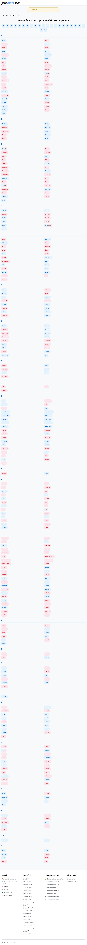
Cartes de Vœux (7, 895)
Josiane (4, 452)
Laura (46, 484)
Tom (46, 801)
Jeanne (4, 430)
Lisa (46, 506)
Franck (4, 312)
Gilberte (47, 344)
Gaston (47, 329)
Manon (4, 542)
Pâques (5, 886)
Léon (3, 498)
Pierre (46, 683)
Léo (46, 495)
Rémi (46, 714)
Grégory (47, 351)
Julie (46, 456)
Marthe (4, 571)
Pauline (47, 679)
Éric (3, 265)
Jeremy (47, 434)
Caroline (4, 152)
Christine (47, 174)
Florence (47, 301)
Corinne (47, 196)
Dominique (48, 225)
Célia (3, 160)
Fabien (4, 290)
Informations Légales (72, 882)
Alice (3, 62)
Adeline (4, 44)
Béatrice (4, 127)
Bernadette (5, 131)
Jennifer (4, 434)
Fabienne (47, 290)
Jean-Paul (5, 426)
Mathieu (47, 578)
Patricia (47, 672)
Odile (3, 657)
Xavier (46, 840)
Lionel (4, 506)
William (4, 840)
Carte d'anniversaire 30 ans (52, 887)
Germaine (4, 340)
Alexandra (5, 55)
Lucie (46, 520)
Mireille (47, 607)
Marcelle (47, 545)
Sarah (3, 758)
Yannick (4, 854)
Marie (3, 556)
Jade (46, 404)
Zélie (24, 890)
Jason (24, 887)
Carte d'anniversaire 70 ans (52, 899)
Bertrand (47, 135)
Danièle (4, 214)
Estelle (4, 268)
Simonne (4, 769)
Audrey (47, 102)
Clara (46, 182)
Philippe (4, 683)
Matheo (4, 578)
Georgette (5, 337)
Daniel (46, 210)
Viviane (4, 830)
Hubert (4, 373)
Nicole (4, 636)
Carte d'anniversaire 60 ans (52, 896)
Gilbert (4, 344)
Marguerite (5, 553)
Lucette (4, 520)
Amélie (47, 69)
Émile (3, 254)
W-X (41, 30)
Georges (47, 333)
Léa (46, 491)
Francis (47, 308)
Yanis (3, 850)
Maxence (47, 589)
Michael (47, 597)
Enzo (46, 261)
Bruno (46, 138)
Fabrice (4, 293)
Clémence (5, 189)
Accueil (3, 15)
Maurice (47, 586)
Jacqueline (48, 401)
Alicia (46, 62)
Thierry (47, 797)
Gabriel (47, 326)
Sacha (3, 750)
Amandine (48, 66)
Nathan (47, 629)
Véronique (5, 822)
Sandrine (47, 754)
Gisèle (4, 351)
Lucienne (47, 524)
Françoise (4, 315)
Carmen (25, 925)
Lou (46, 509)
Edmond (47, 239)
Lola (3, 509)
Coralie (47, 193)
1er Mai (5, 889)
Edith (3, 239)
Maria (46, 553)
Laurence (47, 487)
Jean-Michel (48, 423)
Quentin (4, 697)
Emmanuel (48, 257)
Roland (47, 729)
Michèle (47, 600)
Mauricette (5, 589)
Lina (46, 502)
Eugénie (4, 276)
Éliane (46, 243)
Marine (47, 564)
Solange (47, 769)
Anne (3, 84)
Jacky (3, 401)
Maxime (4, 593)
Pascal (4, 668)
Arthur (4, 102)
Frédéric (47, 315)
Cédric (46, 156)
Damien (4, 210)
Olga (24, 882)
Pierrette (4, 686)
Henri (46, 365)
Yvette (46, 858)
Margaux (4, 549)
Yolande (47, 854)
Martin (47, 571)
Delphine (47, 218)
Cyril (3, 200)
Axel (3, 113)
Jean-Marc (48, 419)
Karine (4, 473)
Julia (3, 456)
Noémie (47, 640)
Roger (3, 729)
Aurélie (47, 106)
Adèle (46, 40)
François (47, 312)
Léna (3, 495)
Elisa (3, 246)
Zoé (46, 861)
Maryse (47, 575)
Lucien (4, 524)
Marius (47, 567)
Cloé (24, 913)
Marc (46, 542)
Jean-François (48, 412)
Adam (3, 40)
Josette (47, 448)
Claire (3, 182)
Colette (4, 193)
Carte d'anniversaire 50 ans (52, 893)
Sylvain (47, 779)
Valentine (47, 815)
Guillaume (5, 355)
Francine (4, 308)
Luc (3, 517)
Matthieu (4, 586)
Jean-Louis (48, 415)
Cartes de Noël (7, 892)
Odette (47, 654)
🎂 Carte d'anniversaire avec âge (54, 879)
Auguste (4, 106)
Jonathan (4, 441)
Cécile (3, 156)
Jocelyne (47, 437)
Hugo (46, 373)
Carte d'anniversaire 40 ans (52, 890)
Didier (3, 225)
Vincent (4, 826)
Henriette (4, 369)
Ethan (46, 268)
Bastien (47, 124)
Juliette (47, 459)
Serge (3, 761)
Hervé (46, 369)
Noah (46, 636)
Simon (4, 765)
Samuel (47, 750)
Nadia (3, 625)
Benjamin (47, 127)
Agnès (46, 48)
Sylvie (46, 783)
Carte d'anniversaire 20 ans (52, 884)
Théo (3, 794)
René (46, 718)
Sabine (4, 747)
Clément (47, 189)
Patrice (4, 672)
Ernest (46, 265)
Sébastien (47, 758)
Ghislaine (47, 340)
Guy (46, 355)
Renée (4, 722)
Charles (47, 163)
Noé (3, 640)
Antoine (47, 91)
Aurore (47, 110)
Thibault (4, 797)
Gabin (3, 326)
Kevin (46, 473)
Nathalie (4, 629)
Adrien (47, 44)
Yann (46, 850)
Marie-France (48, 560)
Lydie (46, 528)
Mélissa (4, 597)
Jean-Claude (5, 412)
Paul (46, 675)
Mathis (47, 582)
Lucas (46, 517)
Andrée (4, 77)
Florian (47, 304)
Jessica (4, 437)
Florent (4, 304)
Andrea (47, 73)
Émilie (46, 254)
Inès (3, 387)
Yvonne (4, 861)
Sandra (4, 754)
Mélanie (47, 593)
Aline (3, 66)
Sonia (3, 772)
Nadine (47, 625)
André (4, 73)
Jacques (4, 404)
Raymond (47, 707)
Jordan (47, 441)
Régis (3, 714)
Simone (47, 765)
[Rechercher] (80, 2)
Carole (47, 149)
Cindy (46, 178)
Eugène (47, 272)
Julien (3, 459)
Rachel (4, 707)
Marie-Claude (6, 560)
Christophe (5, 178)
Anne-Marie (48, 84)
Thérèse (47, 794)
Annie (46, 88)
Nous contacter (71, 879)
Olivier (47, 657)
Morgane (47, 611)
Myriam (47, 615)
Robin (46, 725)
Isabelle (4, 390)
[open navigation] (84, 3)
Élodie (46, 250)
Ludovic (4, 528)
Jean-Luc (4, 419)
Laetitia (4, 484)
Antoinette (5, 95)
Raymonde (5, 711)
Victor (46, 822)
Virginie (47, 826)
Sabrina (47, 747)
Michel (4, 600)
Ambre (4, 69)
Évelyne (4, 279)
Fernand (47, 297)
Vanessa (47, 819)
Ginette (47, 348)
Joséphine (5, 448)
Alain (3, 51)
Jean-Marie (5, 423)
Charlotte (4, 167)
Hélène (4, 365)
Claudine (47, 185)
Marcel (4, 545)
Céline (46, 160)
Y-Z (45, 30)
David (3, 218)
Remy (3, 718)
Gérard (47, 337)
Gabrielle (4, 329)
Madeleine (5, 538)
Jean (46, 408)
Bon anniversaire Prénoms (12, 15)
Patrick (4, 675)
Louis (3, 513)
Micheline (4, 604)
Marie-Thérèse (6, 564)
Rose (3, 736)
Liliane (4, 502)
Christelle (4, 171)
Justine (4, 463)
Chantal (4, 163)
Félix (3, 297)
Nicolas (47, 632)
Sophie (47, 772)
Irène (46, 387)
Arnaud (47, 99)
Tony (3, 805)
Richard (47, 722)
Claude (4, 185)
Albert (46, 51)
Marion (4, 567)
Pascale (47, 668)
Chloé (46, 167)
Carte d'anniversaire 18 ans (52, 882)
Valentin (4, 815)
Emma (4, 257)
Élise (3, 250)
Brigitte (4, 138)
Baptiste (4, 124)
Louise (46, 513)
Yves (3, 858)
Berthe (4, 135)
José (3, 445)
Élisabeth (47, 246)
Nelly (3, 632)
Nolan (3, 643)
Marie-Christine (49, 556)
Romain (4, 733)
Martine (4, 575)
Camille (4, 149)
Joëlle (25, 910)
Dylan (3, 229)
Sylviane (4, 783)
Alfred (46, 59)
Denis (3, 221)
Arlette (47, 95)
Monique (4, 611)
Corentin (4, 196)
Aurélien (4, 110)
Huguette (4, 376)
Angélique (5, 80)
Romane (47, 733)
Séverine (47, 761)
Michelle (47, 604)
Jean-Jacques (5, 415)
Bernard (47, 131)
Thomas (4, 801)
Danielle (47, 214)
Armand (4, 99)
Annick (4, 88)
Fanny (46, 293)
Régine (47, 711)
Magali (47, 538)
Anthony (4, 91)
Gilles (3, 348)
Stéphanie (47, 776)
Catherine (47, 152)
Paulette (4, 679)
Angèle (47, 77)
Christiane (5, 174)
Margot (47, 549)
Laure (3, 487)
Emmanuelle (5, 261)
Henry (25, 916)
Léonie (47, 498)
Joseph (47, 445)
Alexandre (48, 55)
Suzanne (4, 779)
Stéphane (4, 776)
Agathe (4, 48)
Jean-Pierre (48, 426)
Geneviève (5, 333)
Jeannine (47, 430)
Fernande (4, 301)
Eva (46, 276)
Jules (46, 452)
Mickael (4, 607)
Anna (46, 80)
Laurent (4, 491)
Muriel (4, 615)
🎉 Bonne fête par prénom (9, 879)
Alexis (4, 59)
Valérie (4, 819)
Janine (4, 408)
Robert (4, 725)
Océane (4, 654)
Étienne (4, 272)
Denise (47, 221)
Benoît (25, 879)
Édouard (4, 243)
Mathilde (4, 582)
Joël (24, 899)
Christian (47, 171)
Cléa (24, 919)
